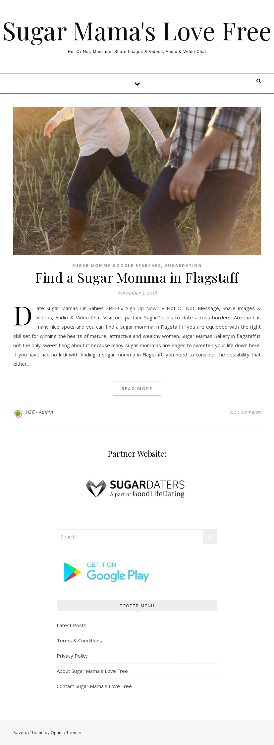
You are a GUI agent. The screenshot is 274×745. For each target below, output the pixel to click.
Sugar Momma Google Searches (116, 265)
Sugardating (183, 265)
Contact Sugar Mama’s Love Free (94, 686)
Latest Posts (71, 625)
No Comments (245, 412)
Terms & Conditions (79, 640)
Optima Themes (66, 732)
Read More (137, 389)
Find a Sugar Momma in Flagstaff (137, 277)
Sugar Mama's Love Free (137, 30)
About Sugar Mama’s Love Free (92, 671)
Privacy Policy (72, 655)
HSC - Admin (39, 412)
